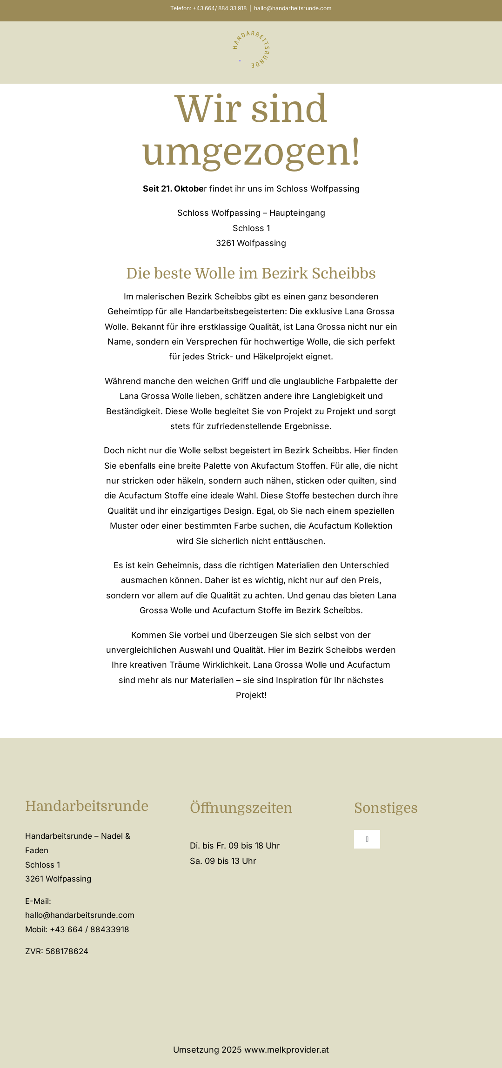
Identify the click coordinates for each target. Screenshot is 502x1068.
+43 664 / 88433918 (89, 929)
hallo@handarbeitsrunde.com (293, 8)
